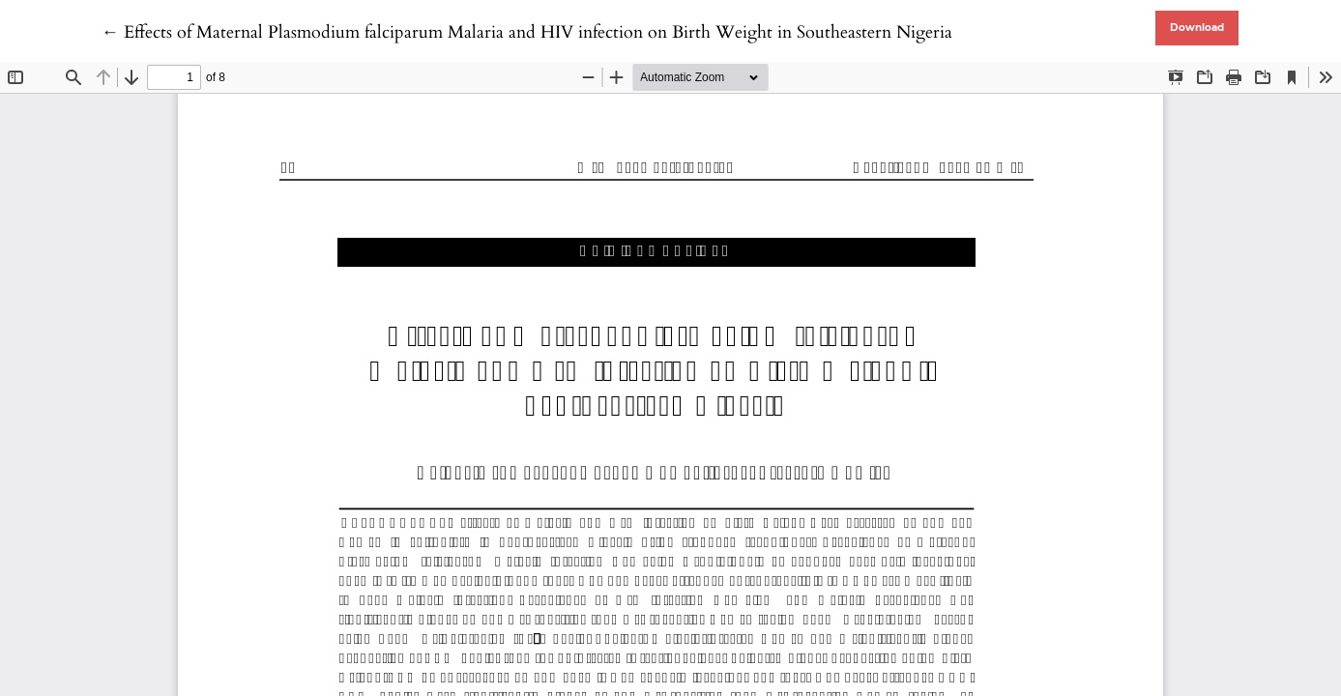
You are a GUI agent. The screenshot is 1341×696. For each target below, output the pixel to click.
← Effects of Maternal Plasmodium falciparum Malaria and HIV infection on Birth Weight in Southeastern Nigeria (527, 32)
